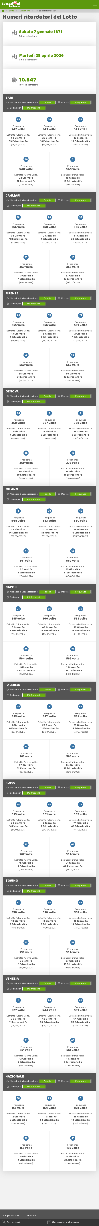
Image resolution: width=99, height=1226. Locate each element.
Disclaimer (34, 1215)
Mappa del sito (11, 1215)
